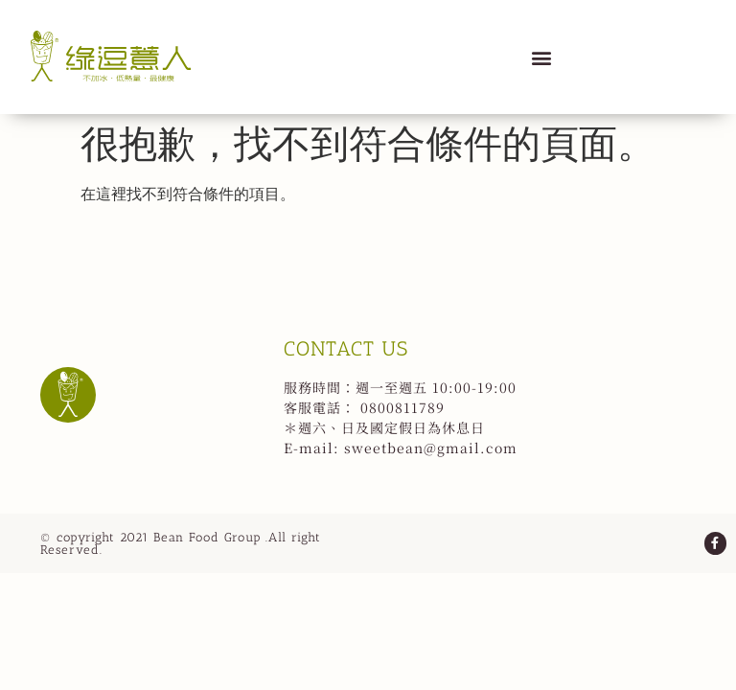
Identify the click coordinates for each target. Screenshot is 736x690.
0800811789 (402, 407)
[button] (541, 57)
